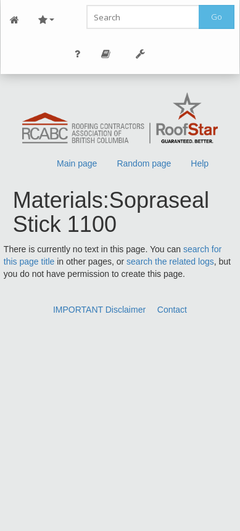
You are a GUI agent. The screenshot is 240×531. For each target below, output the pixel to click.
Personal (78, 54)
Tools (141, 54)
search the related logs (170, 261)
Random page (144, 163)
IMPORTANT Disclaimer (99, 310)
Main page (77, 163)
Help (200, 163)
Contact (172, 310)
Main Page (15, 20)
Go (216, 16)
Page (106, 54)
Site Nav (46, 20)
